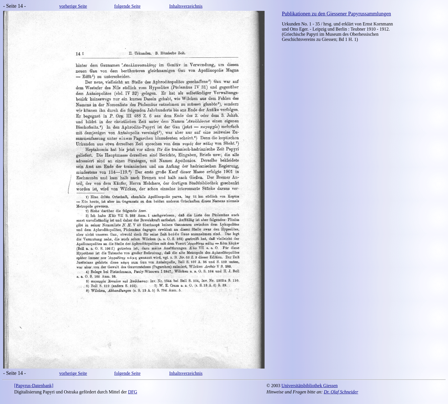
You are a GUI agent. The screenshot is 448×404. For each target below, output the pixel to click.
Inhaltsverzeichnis (185, 6)
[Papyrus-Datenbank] (33, 385)
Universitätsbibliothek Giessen (309, 385)
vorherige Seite (73, 6)
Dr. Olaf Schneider (341, 391)
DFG (132, 391)
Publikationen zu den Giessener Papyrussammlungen (336, 14)
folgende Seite (127, 6)
